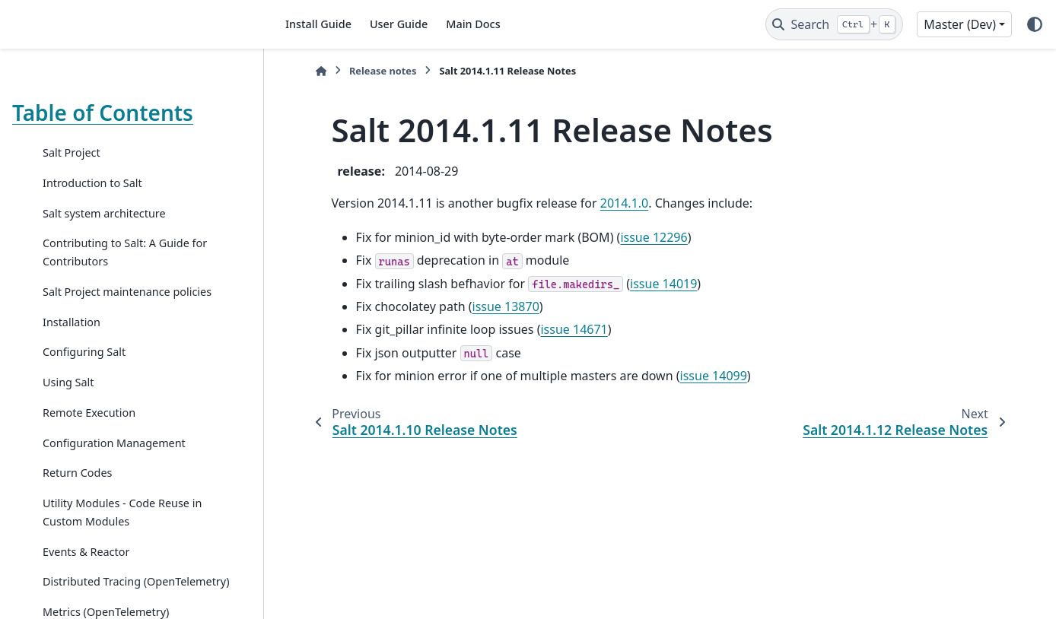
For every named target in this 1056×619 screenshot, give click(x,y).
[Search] (834, 24)
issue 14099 (713, 375)
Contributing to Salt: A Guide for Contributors (125, 252)
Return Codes (77, 472)
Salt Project (71, 152)
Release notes (382, 71)
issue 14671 (573, 329)
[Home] (321, 71)
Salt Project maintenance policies (127, 291)
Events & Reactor (86, 551)
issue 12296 (653, 237)
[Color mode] (1035, 24)
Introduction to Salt (92, 183)
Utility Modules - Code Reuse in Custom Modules (122, 512)
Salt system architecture (104, 213)
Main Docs (473, 24)
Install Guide (318, 24)
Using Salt (68, 382)
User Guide (399, 24)
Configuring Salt (84, 351)
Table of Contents (102, 112)
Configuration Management (114, 443)
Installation (71, 322)
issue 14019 (663, 283)
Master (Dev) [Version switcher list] (960, 24)
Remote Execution (89, 412)
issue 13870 (505, 306)
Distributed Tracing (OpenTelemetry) (136, 581)
